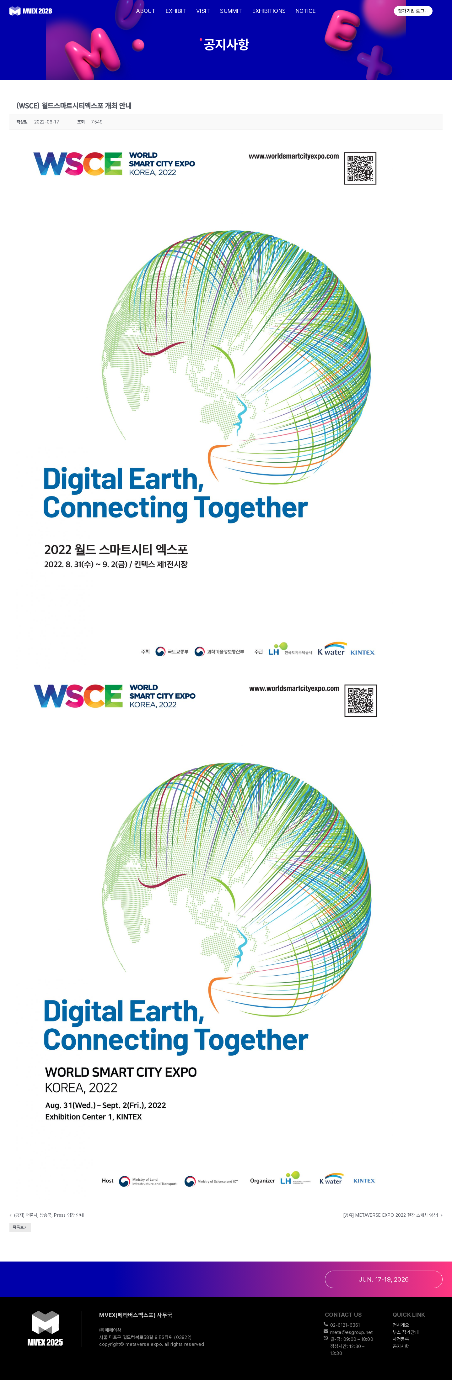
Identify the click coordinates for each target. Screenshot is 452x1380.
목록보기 (20, 1227)
